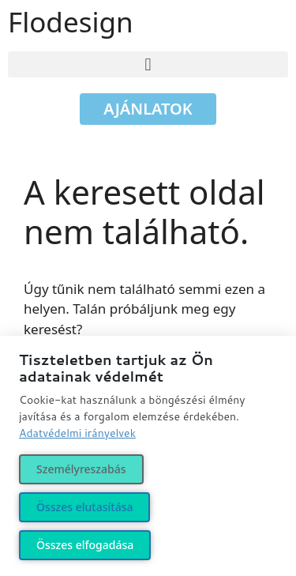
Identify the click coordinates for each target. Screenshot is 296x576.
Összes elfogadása (84, 544)
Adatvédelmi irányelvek (77, 433)
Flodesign (70, 21)
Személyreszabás (81, 468)
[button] (148, 64)
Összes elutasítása (84, 506)
